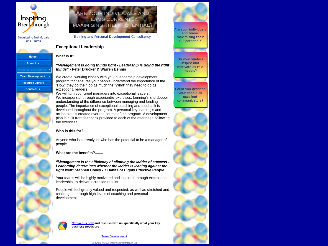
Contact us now (83, 223)
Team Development (114, 236)
